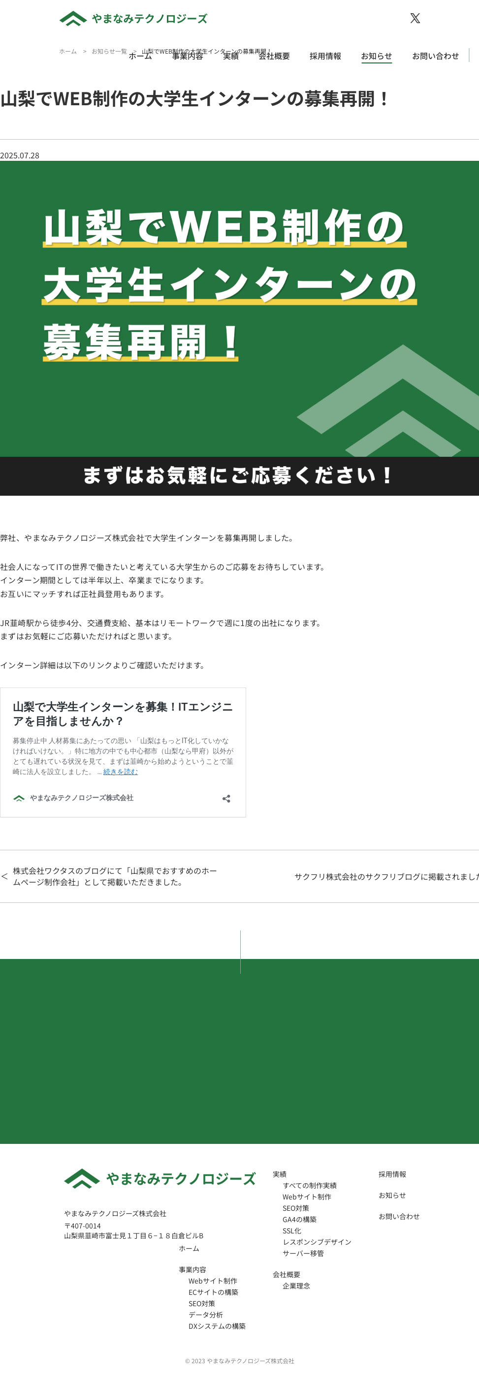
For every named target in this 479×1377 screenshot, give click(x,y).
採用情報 (325, 55)
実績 (231, 55)
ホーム (140, 55)
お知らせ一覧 (109, 51)
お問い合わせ (435, 55)
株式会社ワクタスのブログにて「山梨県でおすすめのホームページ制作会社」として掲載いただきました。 (115, 876)
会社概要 (274, 55)
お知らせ (376, 55)
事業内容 (187, 55)
